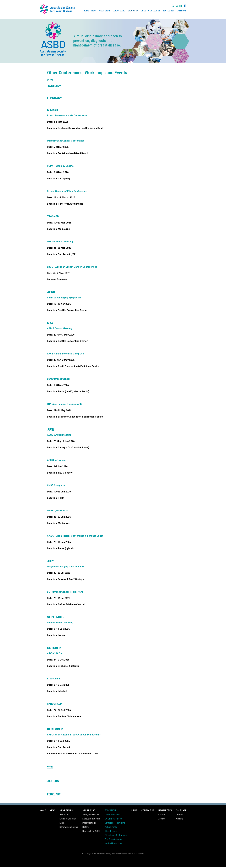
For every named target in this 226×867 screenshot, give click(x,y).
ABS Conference (56, 460)
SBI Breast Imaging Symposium (64, 297)
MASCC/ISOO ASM (57, 510)
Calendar (181, 10)
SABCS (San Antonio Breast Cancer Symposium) (73, 734)
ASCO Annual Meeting (59, 435)
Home (86, 10)
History (85, 827)
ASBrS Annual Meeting (59, 328)
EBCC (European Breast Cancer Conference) (72, 266)
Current (161, 814)
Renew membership (69, 827)
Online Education (112, 814)
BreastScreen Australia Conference (67, 115)
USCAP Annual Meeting (60, 241)
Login (179, 6)
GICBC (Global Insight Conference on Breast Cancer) (76, 535)
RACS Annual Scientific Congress (65, 353)
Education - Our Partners (116, 835)
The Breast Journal (113, 839)
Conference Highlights (115, 823)
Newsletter (168, 10)
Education (133, 10)
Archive (161, 819)
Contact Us (154, 10)
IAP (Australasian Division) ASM (64, 404)
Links (143, 10)
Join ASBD (64, 814)
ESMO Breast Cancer (58, 378)
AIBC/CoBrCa (54, 653)
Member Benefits (68, 819)
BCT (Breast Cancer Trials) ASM (65, 591)
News (94, 10)
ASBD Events (111, 827)
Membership (105, 10)
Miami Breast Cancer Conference (65, 140)
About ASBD (119, 10)
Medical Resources (113, 843)
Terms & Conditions (136, 853)
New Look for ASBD (91, 831)
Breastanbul (53, 678)
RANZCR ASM (54, 703)
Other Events (111, 831)
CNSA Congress (56, 485)
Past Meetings (89, 823)
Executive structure (91, 819)
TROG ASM (53, 216)
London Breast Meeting (60, 622)
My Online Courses (113, 819)
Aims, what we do (90, 814)
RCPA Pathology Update (60, 166)
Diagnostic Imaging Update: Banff (65, 566)
